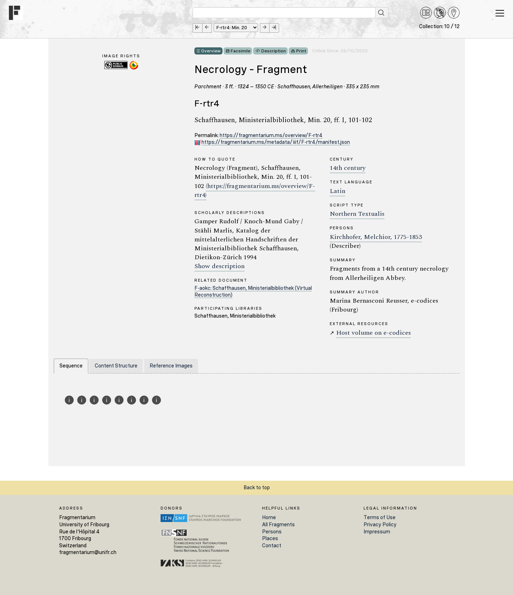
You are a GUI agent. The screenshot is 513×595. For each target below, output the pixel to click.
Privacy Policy (380, 524)
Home (269, 517)
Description (273, 50)
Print (301, 50)
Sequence (71, 366)
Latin (337, 191)
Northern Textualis (357, 214)
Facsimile (240, 50)
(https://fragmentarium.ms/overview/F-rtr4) (254, 190)
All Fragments (278, 524)
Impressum (376, 531)
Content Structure (116, 366)
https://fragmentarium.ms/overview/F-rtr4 (271, 135)
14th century (348, 168)
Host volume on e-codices (373, 333)
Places (270, 538)
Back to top (257, 487)
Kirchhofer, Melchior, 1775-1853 (376, 237)
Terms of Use (379, 517)
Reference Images (171, 366)
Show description (219, 266)
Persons (272, 531)
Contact (271, 545)
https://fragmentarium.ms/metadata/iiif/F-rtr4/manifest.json (275, 142)
